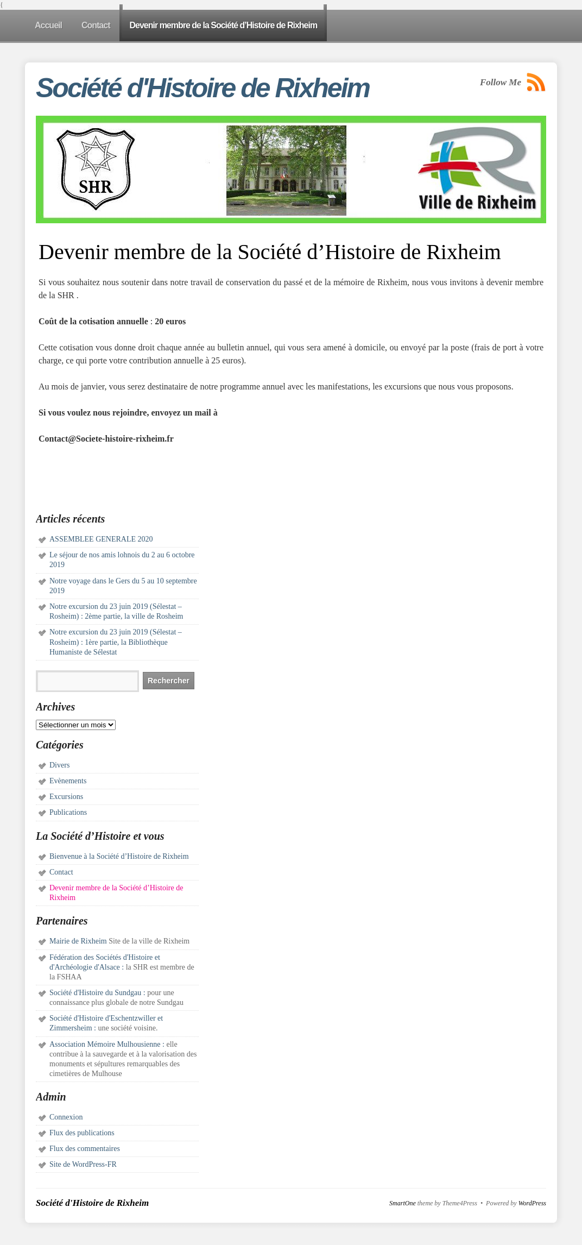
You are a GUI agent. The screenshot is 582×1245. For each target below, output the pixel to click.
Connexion (66, 1117)
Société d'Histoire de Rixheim (202, 88)
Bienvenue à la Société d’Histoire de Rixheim (119, 856)
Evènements (67, 781)
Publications (68, 812)
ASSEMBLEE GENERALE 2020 (101, 539)
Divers (59, 765)
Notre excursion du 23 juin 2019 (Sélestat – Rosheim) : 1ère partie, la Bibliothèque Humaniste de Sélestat (115, 642)
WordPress (532, 1203)
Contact (61, 872)
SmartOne (402, 1203)
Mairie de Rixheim (78, 941)
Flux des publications (82, 1133)
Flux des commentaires (84, 1149)
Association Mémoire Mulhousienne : (107, 1044)
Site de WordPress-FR (83, 1164)
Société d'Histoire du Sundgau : (97, 993)
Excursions (66, 797)
